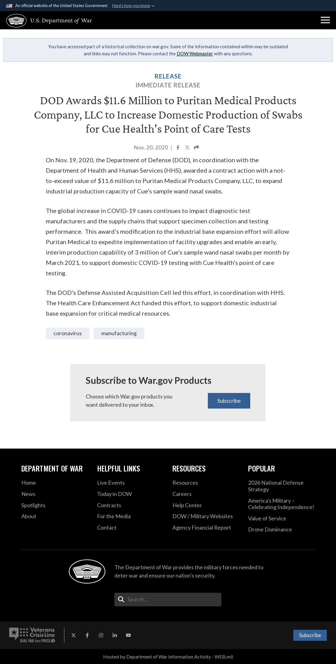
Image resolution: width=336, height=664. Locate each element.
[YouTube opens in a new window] (128, 635)
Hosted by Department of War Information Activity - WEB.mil (168, 656)
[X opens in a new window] (73, 635)
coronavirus (67, 333)
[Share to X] (188, 148)
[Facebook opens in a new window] (87, 635)
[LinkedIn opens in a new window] (114, 635)
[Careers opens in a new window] (205, 494)
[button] (325, 20)
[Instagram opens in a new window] (101, 635)
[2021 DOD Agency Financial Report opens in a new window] (205, 528)
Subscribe (229, 400)
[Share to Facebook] (178, 148)
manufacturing (119, 333)
